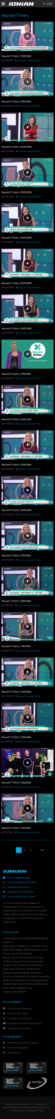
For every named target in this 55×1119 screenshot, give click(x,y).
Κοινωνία (21, 61)
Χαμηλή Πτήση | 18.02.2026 (16, 601)
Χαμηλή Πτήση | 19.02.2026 (16, 555)
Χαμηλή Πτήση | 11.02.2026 (16, 828)
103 (42, 850)
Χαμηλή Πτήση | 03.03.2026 (16, 283)
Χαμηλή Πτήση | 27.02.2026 (16, 374)
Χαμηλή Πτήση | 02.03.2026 (16, 328)
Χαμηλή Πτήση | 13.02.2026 (16, 737)
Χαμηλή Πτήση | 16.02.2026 (16, 692)
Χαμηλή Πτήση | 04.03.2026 (16, 238)
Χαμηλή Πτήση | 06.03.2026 (16, 147)
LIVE (49, 4)
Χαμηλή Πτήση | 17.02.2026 (16, 646)
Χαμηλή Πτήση (33, 61)
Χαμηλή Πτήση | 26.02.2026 (16, 419)
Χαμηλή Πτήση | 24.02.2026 (16, 510)
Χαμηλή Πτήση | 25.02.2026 (16, 464)
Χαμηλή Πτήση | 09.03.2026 (16, 101)
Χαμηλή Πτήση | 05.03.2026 (16, 192)
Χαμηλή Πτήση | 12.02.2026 (16, 782)
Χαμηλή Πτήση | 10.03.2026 (16, 56)
